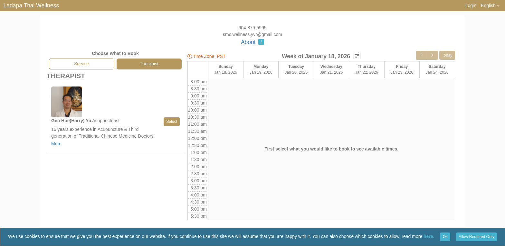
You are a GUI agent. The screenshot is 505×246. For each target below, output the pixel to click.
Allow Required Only (476, 236)
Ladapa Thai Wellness (31, 5)
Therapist (149, 63)
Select (171, 121)
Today (447, 55)
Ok (445, 236)
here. (429, 236)
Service (81, 63)
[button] (490, 5)
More (56, 143)
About (252, 42)
